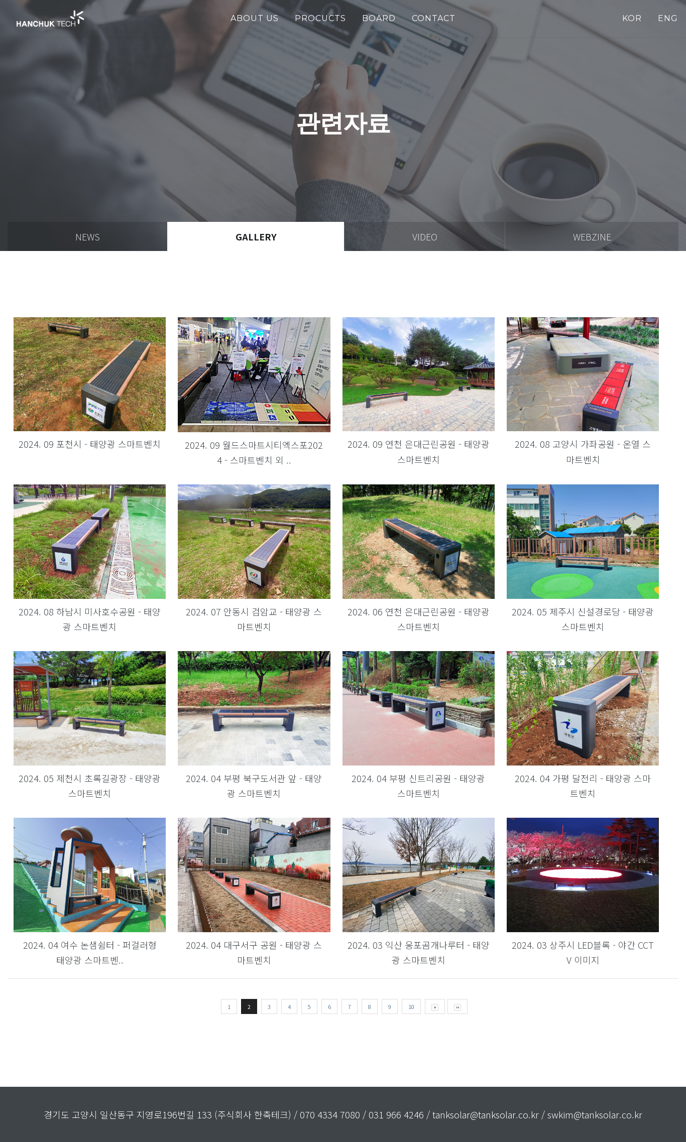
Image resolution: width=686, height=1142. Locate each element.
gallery (256, 236)
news (87, 236)
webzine (592, 236)
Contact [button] (433, 18)
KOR (632, 18)
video (424, 236)
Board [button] (379, 18)
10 (411, 1006)
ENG (668, 18)
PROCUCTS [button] (320, 18)
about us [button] (255, 18)
